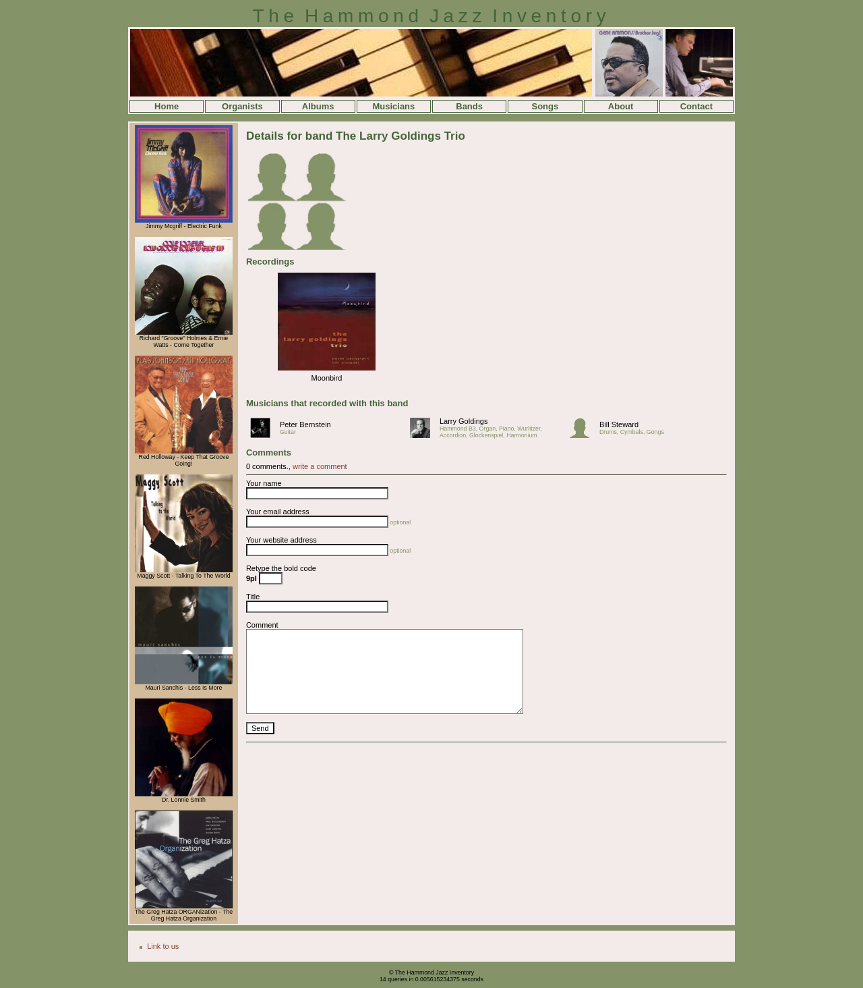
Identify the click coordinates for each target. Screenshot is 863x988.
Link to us (163, 946)
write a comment (320, 466)
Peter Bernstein (305, 424)
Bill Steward (618, 424)
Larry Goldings (464, 421)
